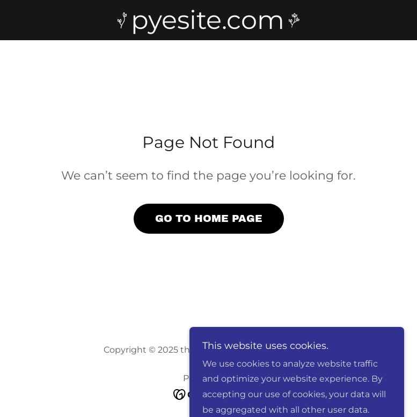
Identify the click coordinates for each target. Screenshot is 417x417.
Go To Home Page (208, 218)
